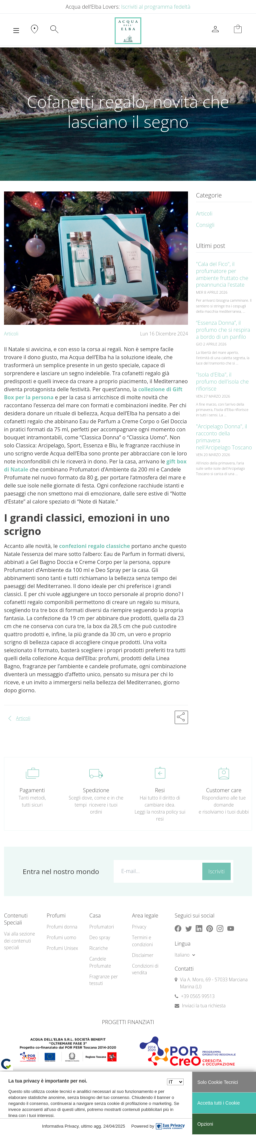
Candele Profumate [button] (100, 962)
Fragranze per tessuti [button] (103, 980)
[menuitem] (64, 927)
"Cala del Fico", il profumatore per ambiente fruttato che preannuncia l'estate (222, 274)
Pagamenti (32, 790)
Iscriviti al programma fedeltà (156, 6)
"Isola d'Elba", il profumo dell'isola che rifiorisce (222, 381)
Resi (160, 790)
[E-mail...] (156, 871)
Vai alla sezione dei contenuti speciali (19, 941)
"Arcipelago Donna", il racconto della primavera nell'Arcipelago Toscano (224, 437)
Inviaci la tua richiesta (204, 1005)
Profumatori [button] (101, 927)
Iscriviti (216, 871)
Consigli (205, 225)
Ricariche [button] (98, 948)
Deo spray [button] (99, 937)
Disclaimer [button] (142, 955)
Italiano (182, 955)
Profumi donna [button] (62, 927)
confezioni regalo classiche (94, 546)
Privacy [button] (139, 927)
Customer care (223, 790)
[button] (181, 717)
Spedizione (96, 790)
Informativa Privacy (60, 1126)
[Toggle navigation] (16, 30)
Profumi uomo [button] (61, 937)
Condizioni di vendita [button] (145, 969)
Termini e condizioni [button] (142, 941)
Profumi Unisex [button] (62, 948)
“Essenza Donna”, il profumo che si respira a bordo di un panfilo (223, 329)
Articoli (11, 333)
